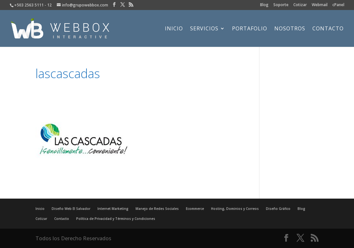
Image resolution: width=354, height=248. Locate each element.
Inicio (174, 29)
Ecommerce (195, 208)
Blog (264, 5)
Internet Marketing (112, 208)
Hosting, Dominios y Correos (235, 208)
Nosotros (289, 29)
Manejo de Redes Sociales (157, 208)
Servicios (204, 29)
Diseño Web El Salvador (71, 208)
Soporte (280, 5)
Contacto (328, 29)
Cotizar (300, 5)
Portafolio (249, 29)
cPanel (338, 5)
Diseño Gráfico (278, 208)
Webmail (320, 5)
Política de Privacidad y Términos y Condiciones (115, 218)
